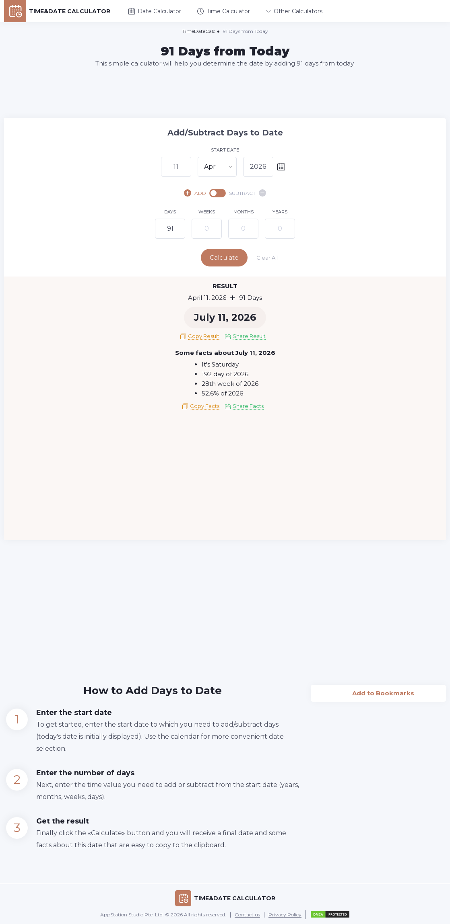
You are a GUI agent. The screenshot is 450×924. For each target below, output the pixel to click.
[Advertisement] (225, 92)
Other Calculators (294, 11)
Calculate (224, 257)
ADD (195, 193)
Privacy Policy (284, 915)
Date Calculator (154, 11)
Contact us (247, 915)
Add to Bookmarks (379, 691)
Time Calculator (223, 11)
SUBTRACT (247, 193)
